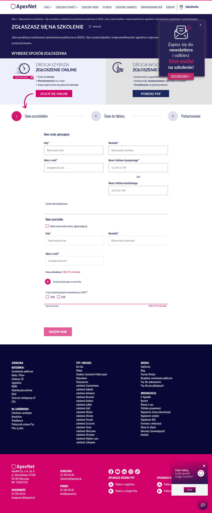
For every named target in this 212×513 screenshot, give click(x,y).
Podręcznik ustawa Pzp (23, 424)
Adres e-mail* (50, 160)
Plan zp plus (17, 428)
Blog (143, 370)
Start (14, 19)
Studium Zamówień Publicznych (91, 374)
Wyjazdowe (81, 378)
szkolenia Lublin (84, 404)
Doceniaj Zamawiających (153, 431)
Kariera (144, 401)
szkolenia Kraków (84, 401)
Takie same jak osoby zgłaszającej (68, 226)
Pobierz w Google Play (126, 491)
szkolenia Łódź (83, 408)
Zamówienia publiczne (22, 371)
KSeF (14, 394)
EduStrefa (189, 7)
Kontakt (170, 7)
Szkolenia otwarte (67, 7)
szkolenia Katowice (85, 393)
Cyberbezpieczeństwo (22, 390)
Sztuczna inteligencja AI (23, 398)
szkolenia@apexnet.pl (70, 479)
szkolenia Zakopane (85, 442)
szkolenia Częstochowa (87, 385)
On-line (79, 367)
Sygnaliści (17, 383)
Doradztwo (17, 417)
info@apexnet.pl (68, 494)
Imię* (46, 143)
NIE (63, 296)
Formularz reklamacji (151, 423)
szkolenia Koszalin (85, 397)
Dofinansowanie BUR (151, 7)
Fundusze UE (18, 379)
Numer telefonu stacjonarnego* (123, 160)
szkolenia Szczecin (85, 423)
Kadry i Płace (18, 375)
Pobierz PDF (151, 94)
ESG (14, 401)
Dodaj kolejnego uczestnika (63, 282)
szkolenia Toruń (83, 427)
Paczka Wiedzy (148, 374)
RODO (14, 386)
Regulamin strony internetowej (156, 412)
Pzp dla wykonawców (151, 382)
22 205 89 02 (67, 490)
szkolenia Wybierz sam (87, 438)
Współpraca (17, 420)
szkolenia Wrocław (85, 435)
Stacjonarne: (82, 382)
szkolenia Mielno (84, 412)
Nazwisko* (113, 143)
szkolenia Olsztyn (84, 416)
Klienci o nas (147, 404)
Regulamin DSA (148, 420)
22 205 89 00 (67, 475)
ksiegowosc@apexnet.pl (23, 497)
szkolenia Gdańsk (84, 389)
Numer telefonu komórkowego (123, 183)
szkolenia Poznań (84, 420)
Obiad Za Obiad (148, 427)
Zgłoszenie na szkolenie (31, 19)
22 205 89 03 (19, 494)
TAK (52, 296)
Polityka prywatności (151, 408)
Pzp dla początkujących (152, 385)
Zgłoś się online (52, 94)
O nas (48, 7)
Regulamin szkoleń (150, 416)
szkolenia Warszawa (86, 431)
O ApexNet (146, 397)
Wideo (79, 370)
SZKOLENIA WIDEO (90, 7)
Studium (107, 7)
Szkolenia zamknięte (126, 7)
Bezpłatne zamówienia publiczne (156, 378)
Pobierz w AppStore (124, 484)
